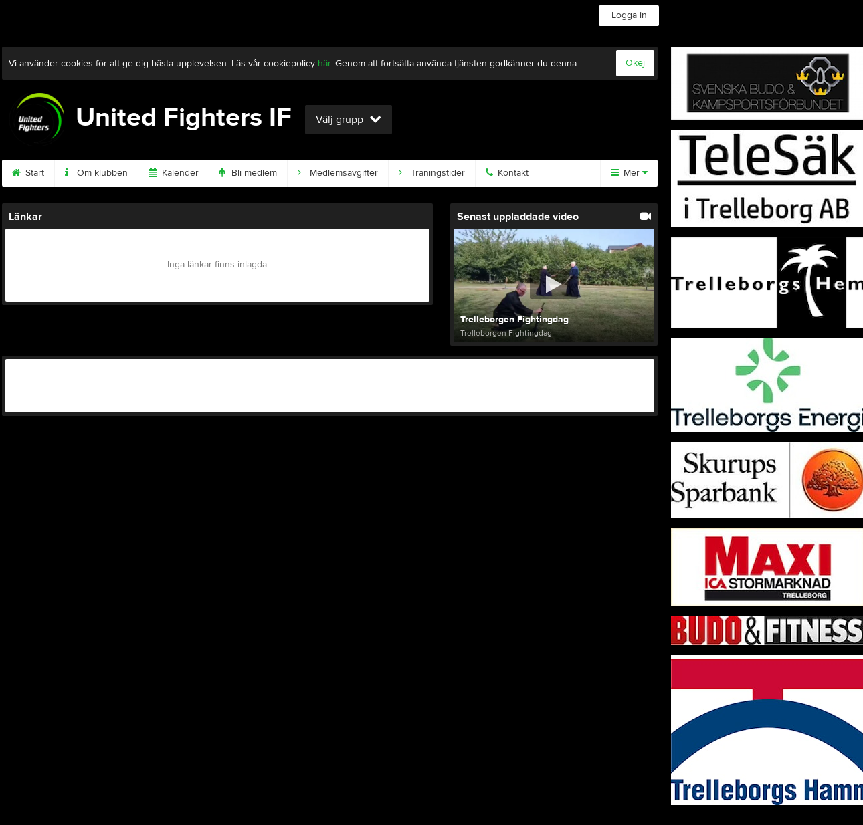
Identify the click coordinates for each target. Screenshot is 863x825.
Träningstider (432, 173)
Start (28, 173)
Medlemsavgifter (338, 173)
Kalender (174, 173)
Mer (629, 173)
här (324, 63)
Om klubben (96, 173)
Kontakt (507, 173)
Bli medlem (248, 173)
